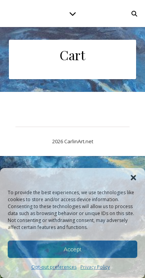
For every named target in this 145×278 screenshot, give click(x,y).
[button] (133, 177)
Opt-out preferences (54, 267)
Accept (73, 249)
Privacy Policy (95, 267)
